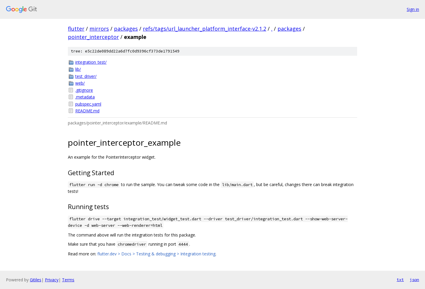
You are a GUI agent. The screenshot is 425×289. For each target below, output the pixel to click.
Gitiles (35, 280)
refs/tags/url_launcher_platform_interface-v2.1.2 (204, 28)
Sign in (413, 9)
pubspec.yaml (88, 104)
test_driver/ (86, 76)
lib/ (78, 69)
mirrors (99, 28)
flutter (76, 28)
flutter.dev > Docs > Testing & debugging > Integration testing (156, 254)
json (414, 279)
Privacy (51, 280)
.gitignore (84, 90)
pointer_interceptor (93, 36)
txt (400, 279)
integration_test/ (91, 62)
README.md (87, 111)
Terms (68, 280)
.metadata (85, 97)
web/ (80, 83)
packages (126, 28)
